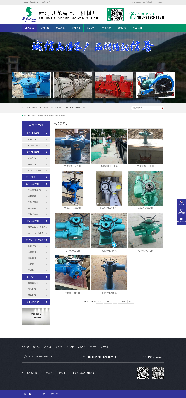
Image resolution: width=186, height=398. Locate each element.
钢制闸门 (32, 164)
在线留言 (149, 2)
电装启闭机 (61, 115)
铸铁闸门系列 (37, 107)
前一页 (108, 302)
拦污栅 (31, 264)
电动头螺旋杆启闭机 (109, 208)
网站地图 (161, 2)
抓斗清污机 (33, 258)
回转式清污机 (34, 246)
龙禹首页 (29, 28)
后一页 (122, 302)
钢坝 (44, 394)
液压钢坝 (58, 107)
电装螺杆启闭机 (145, 208)
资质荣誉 (122, 28)
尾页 (131, 302)
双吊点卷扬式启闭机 (36, 227)
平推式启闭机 (34, 214)
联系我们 (137, 28)
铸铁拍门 (32, 295)
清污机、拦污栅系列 (36, 240)
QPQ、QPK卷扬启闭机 (37, 233)
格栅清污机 (33, 252)
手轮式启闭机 (34, 202)
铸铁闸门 (32, 139)
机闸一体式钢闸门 (35, 170)
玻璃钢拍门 (33, 283)
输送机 (31, 270)
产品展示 (60, 28)
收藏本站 (137, 2)
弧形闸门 (32, 158)
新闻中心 (76, 28)
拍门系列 (30, 277)
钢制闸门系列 (48, 107)
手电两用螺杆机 (35, 190)
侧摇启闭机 (33, 196)
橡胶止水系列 (32, 302)
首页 (33, 115)
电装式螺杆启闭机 (72, 166)
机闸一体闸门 (34, 145)
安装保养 (106, 28)
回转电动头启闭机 (72, 208)
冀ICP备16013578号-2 (87, 373)
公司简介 (45, 28)
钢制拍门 (32, 289)
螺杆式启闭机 (69, 107)
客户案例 (91, 28)
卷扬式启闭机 (80, 107)
